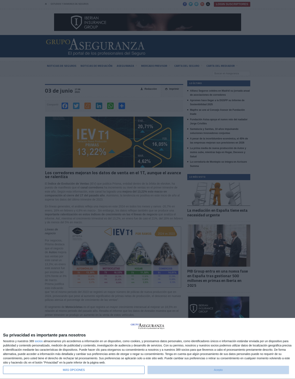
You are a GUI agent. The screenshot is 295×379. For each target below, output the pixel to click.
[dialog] (147, 348)
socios (39, 341)
